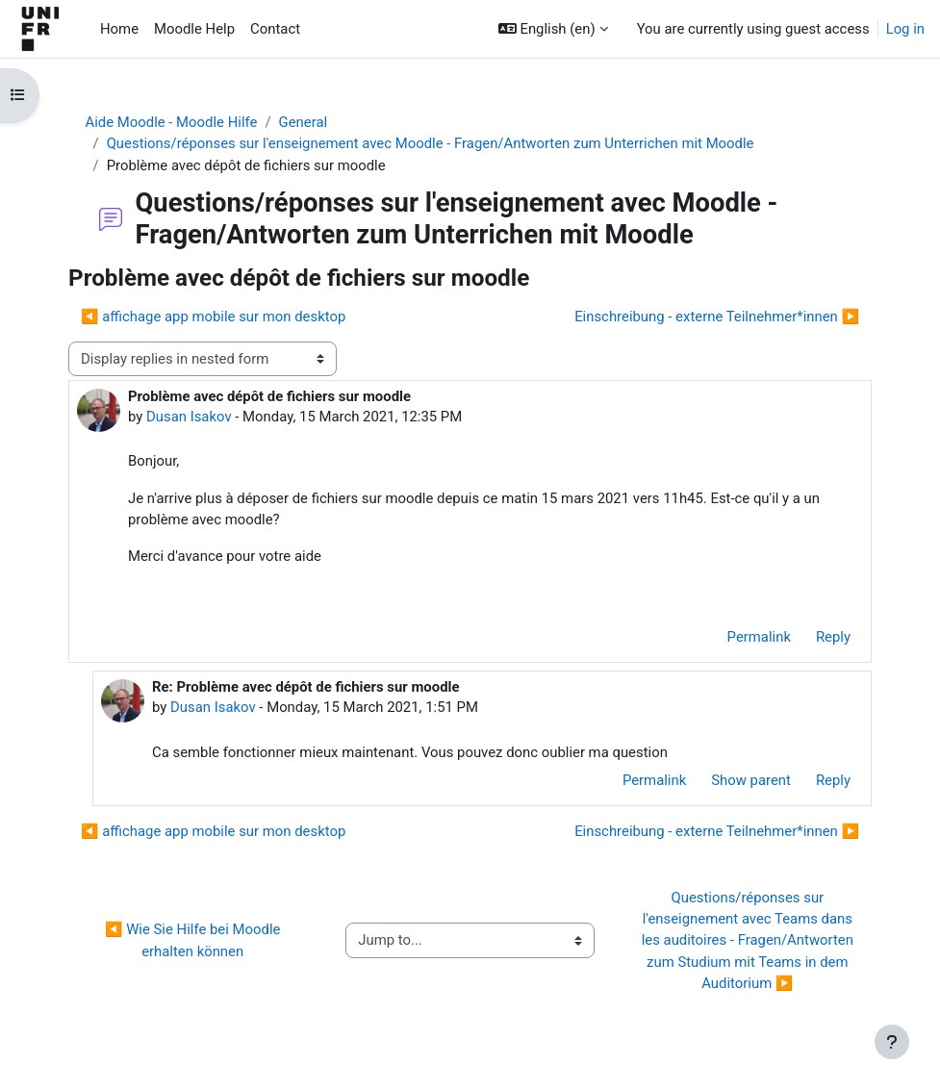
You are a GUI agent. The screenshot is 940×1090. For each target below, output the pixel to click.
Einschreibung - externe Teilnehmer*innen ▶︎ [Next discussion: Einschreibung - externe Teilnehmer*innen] (716, 316)
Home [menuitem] (119, 29)
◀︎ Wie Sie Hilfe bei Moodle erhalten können (194, 940)
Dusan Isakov (189, 416)
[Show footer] (892, 1042)
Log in (905, 29)
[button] (553, 28)
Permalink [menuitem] (759, 637)
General (303, 122)
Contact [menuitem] (275, 29)
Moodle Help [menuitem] (194, 29)
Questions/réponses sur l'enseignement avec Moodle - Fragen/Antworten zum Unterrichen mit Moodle (430, 143)
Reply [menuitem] (833, 637)
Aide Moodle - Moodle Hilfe (172, 122)
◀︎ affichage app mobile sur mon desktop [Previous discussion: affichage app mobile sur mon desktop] (213, 316)
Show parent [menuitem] (751, 780)
